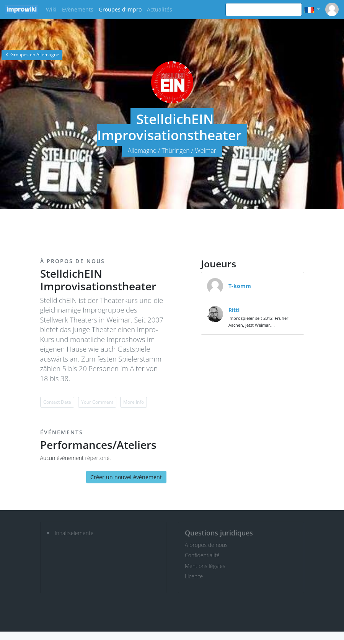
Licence (194, 576)
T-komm (239, 286)
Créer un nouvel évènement (126, 477)
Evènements (77, 9)
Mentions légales (205, 566)
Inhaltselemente (74, 533)
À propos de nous (206, 544)
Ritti (234, 310)
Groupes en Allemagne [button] (32, 54)
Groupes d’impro (120, 9)
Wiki (51, 9)
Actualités (159, 9)
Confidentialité (202, 555)
